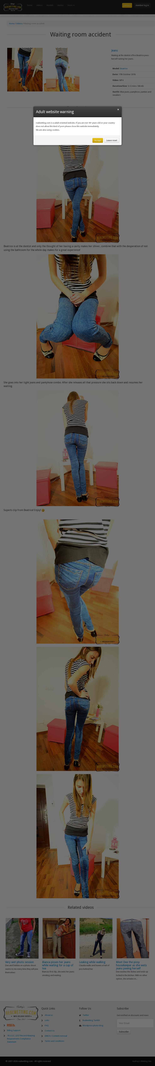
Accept (97, 140)
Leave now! (111, 140)
